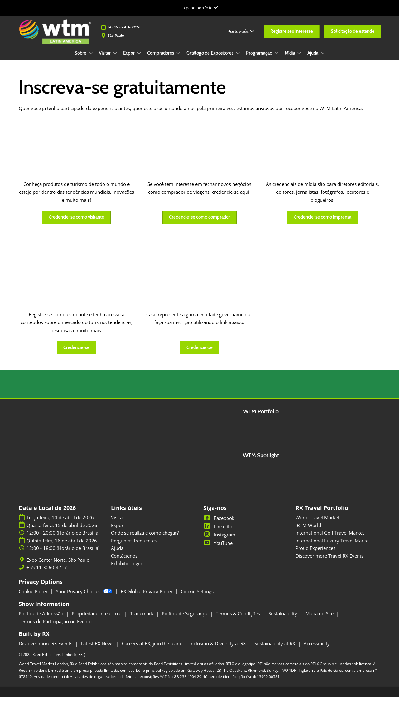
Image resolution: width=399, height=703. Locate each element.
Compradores (161, 59)
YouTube (218, 549)
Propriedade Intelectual (97, 619)
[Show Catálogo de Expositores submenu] (238, 59)
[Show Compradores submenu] (178, 59)
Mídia (290, 59)
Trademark (142, 619)
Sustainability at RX (275, 649)
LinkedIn (217, 532)
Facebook (218, 524)
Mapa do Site (320, 619)
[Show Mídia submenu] (299, 59)
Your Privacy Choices (84, 597)
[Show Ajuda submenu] (322, 59)
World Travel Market (317, 523)
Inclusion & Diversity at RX (218, 649)
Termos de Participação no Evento (55, 627)
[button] (292, 34)
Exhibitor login (126, 569)
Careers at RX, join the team (152, 649)
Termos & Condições (238, 619)
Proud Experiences (315, 554)
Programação (259, 59)
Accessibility (317, 649)
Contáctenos (124, 562)
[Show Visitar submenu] (115, 59)
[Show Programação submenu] (276, 59)
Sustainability (283, 619)
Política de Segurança (185, 619)
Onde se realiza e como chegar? (145, 539)
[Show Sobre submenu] (91, 59)
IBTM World (308, 531)
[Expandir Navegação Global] (199, 8)
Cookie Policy (34, 597)
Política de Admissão (42, 619)
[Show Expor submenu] (139, 59)
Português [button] (240, 34)
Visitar (105, 59)
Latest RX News (98, 649)
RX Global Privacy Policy (147, 597)
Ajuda (313, 59)
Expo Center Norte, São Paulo (57, 566)
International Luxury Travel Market (333, 546)
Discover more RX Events (46, 649)
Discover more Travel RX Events (329, 562)
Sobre (81, 59)
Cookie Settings (197, 597)
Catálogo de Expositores (210, 59)
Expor (129, 59)
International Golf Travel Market (330, 539)
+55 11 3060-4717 (46, 573)
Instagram (219, 540)
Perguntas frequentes (134, 546)
